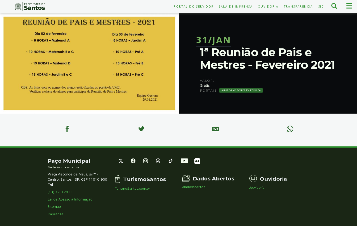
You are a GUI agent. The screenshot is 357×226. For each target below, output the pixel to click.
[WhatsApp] (290, 128)
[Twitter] (141, 128)
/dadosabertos (193, 186)
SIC (321, 6)
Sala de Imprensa (236, 6)
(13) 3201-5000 (61, 191)
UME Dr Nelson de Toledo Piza (242, 90)
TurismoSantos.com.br (132, 188)
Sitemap (54, 206)
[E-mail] (215, 128)
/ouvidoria (257, 187)
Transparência (298, 6)
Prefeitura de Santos (29, 6)
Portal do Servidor (194, 6)
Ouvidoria (268, 6)
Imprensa (55, 214)
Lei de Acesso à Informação (70, 199)
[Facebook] (67, 128)
